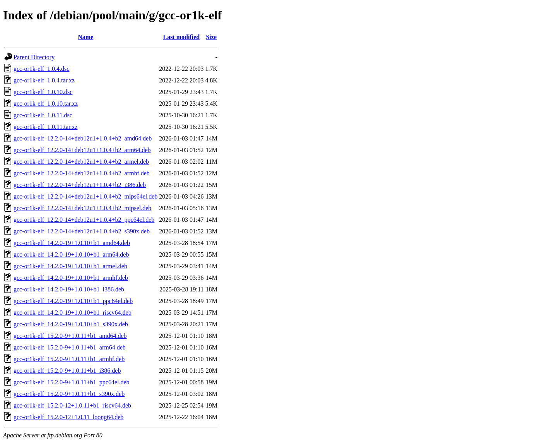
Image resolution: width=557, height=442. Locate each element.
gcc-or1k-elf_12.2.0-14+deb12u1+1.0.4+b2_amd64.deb (83, 138)
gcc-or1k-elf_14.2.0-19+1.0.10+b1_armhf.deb (71, 277)
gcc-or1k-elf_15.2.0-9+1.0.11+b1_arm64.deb (70, 347)
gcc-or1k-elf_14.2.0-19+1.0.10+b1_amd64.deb (72, 243)
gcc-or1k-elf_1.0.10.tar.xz (46, 103)
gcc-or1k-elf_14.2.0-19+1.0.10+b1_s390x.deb (71, 324)
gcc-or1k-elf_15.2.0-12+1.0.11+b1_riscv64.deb (72, 405)
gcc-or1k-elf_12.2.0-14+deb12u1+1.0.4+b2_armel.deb (81, 161)
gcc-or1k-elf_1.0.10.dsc (43, 92)
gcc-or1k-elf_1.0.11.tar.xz (46, 126)
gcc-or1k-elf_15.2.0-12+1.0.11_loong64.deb (68, 417)
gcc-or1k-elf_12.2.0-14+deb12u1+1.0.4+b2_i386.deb (80, 185)
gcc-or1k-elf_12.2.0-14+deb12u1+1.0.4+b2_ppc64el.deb (84, 219)
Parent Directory (34, 57)
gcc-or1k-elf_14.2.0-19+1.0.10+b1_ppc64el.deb (73, 301)
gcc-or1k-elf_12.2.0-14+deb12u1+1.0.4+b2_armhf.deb (82, 173)
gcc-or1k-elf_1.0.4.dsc (41, 68)
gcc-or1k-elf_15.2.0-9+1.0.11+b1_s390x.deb (69, 394)
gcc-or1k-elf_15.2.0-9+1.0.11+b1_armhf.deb (69, 359)
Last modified (181, 37)
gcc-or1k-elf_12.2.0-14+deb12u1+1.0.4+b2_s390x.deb (82, 231)
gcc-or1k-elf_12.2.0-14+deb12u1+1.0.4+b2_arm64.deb (82, 150)
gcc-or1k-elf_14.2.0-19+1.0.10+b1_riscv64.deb (73, 312)
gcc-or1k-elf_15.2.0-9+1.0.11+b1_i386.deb (67, 370)
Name (85, 37)
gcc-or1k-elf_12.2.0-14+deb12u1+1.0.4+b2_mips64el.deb (85, 196)
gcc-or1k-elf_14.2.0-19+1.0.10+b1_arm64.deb (71, 254)
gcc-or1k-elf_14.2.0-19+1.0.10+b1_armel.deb (70, 266)
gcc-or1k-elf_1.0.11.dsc (43, 115)
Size (211, 37)
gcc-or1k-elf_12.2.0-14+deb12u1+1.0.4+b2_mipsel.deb (82, 208)
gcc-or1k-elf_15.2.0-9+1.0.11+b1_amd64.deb (70, 335)
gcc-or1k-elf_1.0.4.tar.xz (44, 80)
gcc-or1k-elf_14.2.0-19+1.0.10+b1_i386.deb (69, 289)
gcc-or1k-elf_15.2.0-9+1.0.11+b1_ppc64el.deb (72, 382)
